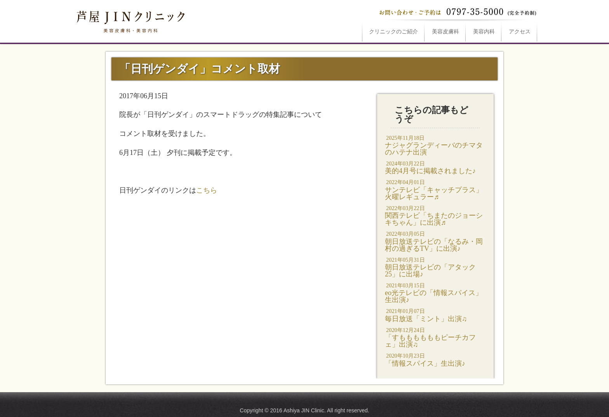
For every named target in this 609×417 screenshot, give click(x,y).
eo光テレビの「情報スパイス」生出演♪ (435, 292)
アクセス (520, 32)
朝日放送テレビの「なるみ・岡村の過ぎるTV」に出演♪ (435, 241)
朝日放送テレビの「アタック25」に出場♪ (435, 267)
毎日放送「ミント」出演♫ (435, 314)
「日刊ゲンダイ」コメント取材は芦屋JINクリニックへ (129, 20)
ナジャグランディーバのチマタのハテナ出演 (435, 145)
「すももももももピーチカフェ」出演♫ (435, 337)
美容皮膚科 (445, 32)
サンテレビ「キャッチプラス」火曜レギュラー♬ (435, 189)
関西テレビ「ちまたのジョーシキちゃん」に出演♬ (435, 215)
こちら (206, 190)
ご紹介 (393, 32)
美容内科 (484, 32)
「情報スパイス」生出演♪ (435, 359)
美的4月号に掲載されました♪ (435, 167)
